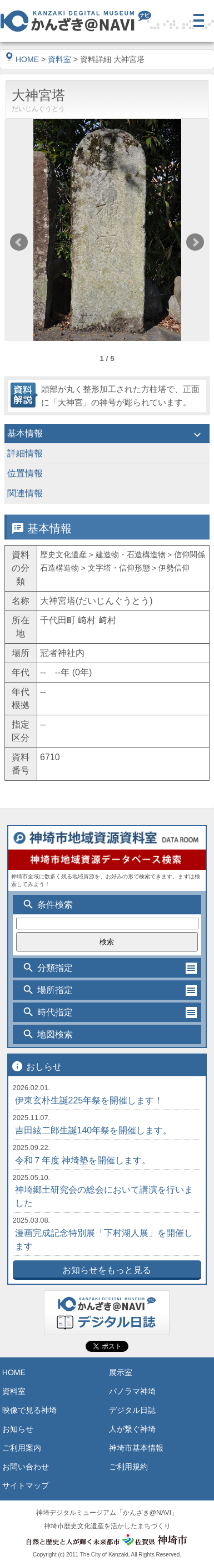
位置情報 (107, 474)
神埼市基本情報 (136, 1447)
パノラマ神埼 (132, 1391)
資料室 (59, 59)
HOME (22, 59)
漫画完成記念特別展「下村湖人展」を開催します (104, 1239)
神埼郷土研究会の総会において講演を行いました (104, 1196)
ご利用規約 (128, 1466)
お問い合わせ (25, 1466)
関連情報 (107, 494)
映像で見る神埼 (29, 1410)
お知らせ (17, 1428)
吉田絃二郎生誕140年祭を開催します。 (93, 1130)
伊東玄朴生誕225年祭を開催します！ (89, 1100)
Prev (19, 242)
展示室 (120, 1372)
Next (195, 242)
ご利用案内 (21, 1447)
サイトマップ (25, 1485)
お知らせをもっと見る (106, 1270)
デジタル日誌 (132, 1410)
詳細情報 (107, 454)
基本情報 (107, 434)
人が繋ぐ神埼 (132, 1428)
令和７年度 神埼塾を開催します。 (83, 1160)
